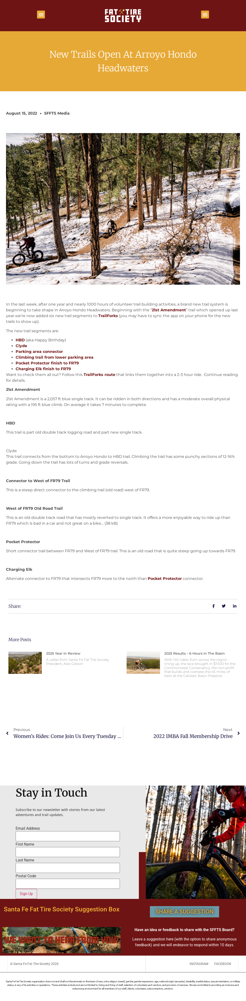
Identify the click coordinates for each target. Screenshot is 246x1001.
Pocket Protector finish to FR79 (47, 363)
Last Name (25, 860)
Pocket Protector (165, 578)
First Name (25, 844)
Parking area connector (39, 351)
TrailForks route (99, 374)
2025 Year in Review (63, 653)
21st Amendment (169, 310)
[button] (41, 14)
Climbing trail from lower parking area (54, 357)
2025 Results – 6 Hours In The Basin (194, 653)
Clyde (21, 346)
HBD (20, 340)
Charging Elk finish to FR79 (43, 369)
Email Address (28, 828)
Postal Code (26, 876)
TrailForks (108, 315)
